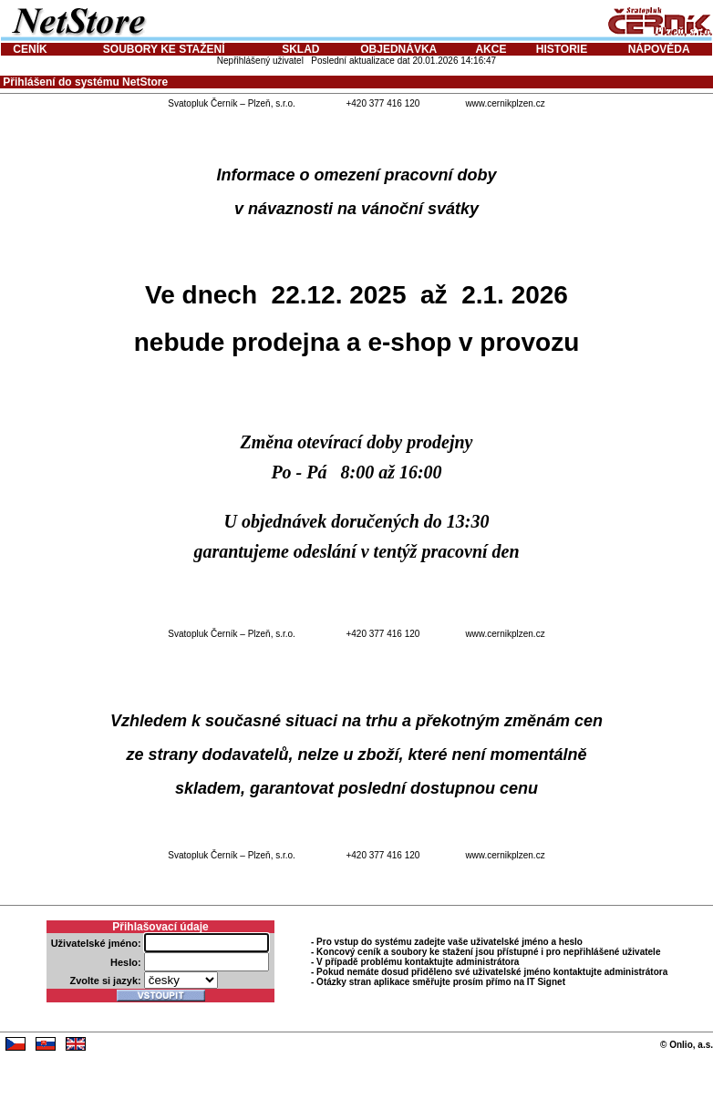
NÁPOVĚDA (659, 49)
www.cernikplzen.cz (504, 103)
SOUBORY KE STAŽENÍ (164, 49)
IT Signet (546, 982)
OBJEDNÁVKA (398, 49)
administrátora (487, 962)
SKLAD (300, 49)
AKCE (490, 49)
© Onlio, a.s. (686, 1045)
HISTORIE (561, 49)
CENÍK (29, 49)
